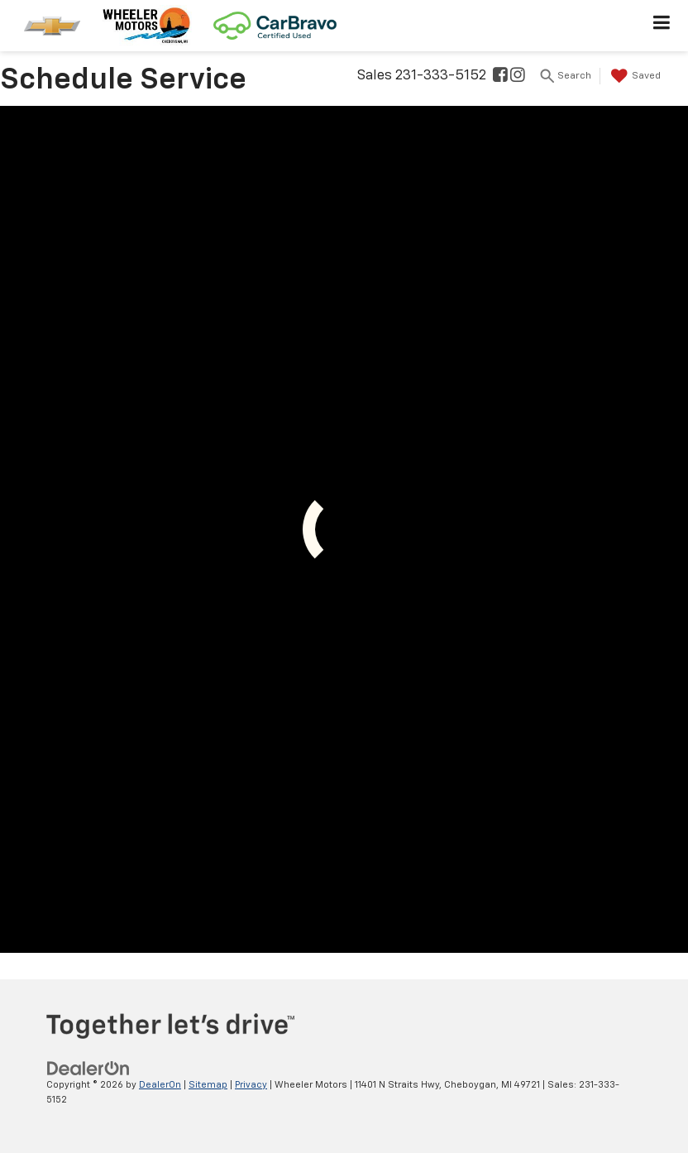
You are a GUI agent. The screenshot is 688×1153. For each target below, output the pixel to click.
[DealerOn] (88, 1068)
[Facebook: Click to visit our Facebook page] (500, 76)
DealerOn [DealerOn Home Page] (160, 1084)
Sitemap (208, 1084)
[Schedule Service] (344, 529)
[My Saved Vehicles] (634, 76)
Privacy (251, 1084)
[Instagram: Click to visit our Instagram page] (517, 76)
